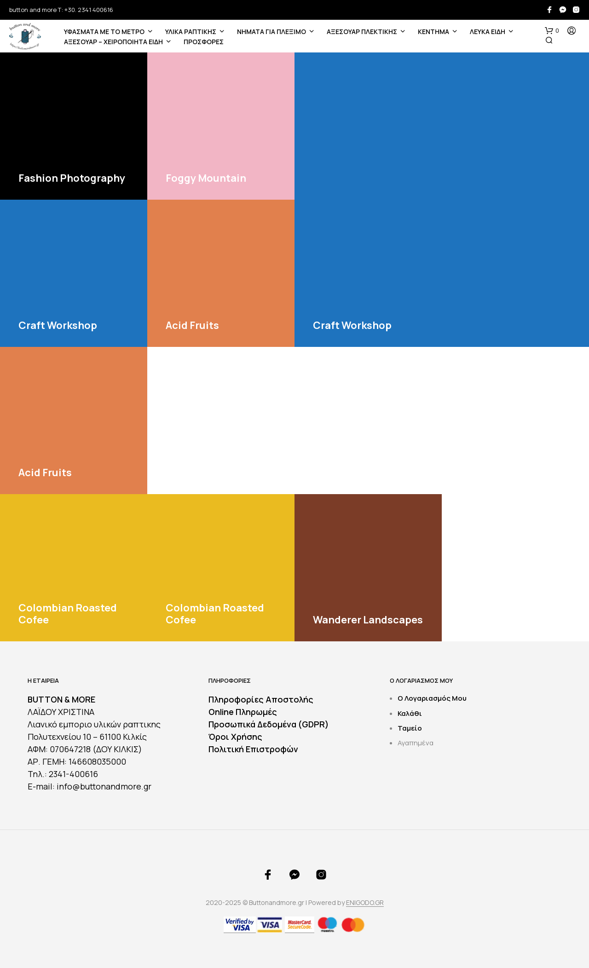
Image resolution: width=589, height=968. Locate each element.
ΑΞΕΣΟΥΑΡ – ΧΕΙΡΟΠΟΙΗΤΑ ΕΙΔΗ (113, 41)
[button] (552, 30)
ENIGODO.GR (365, 902)
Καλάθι (410, 713)
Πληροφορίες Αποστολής (260, 699)
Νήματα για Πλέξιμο (271, 31)
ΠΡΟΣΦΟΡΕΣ (204, 41)
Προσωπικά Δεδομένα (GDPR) (268, 724)
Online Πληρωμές (242, 711)
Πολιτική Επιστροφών (253, 749)
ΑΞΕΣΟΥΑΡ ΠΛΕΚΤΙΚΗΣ (362, 31)
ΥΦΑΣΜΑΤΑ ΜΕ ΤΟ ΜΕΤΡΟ (104, 31)
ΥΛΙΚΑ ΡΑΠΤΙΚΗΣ (190, 31)
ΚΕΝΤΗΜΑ (433, 31)
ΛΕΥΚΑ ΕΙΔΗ (487, 31)
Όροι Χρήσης (235, 736)
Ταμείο (410, 728)
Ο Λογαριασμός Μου (432, 698)
